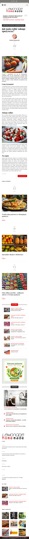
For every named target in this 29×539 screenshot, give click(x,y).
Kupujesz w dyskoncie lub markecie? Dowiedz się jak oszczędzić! (13, 16)
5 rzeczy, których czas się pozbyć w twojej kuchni (15, 409)
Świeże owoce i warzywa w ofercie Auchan (15, 426)
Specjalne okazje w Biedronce (12, 254)
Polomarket (4, 460)
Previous (25, 15)
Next (26, 15)
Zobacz (4, 220)
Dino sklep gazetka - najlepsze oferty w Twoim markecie (13, 294)
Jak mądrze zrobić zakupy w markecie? (18, 324)
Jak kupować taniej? (14, 351)
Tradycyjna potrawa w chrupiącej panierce (14, 215)
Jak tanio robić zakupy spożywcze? (17, 317)
